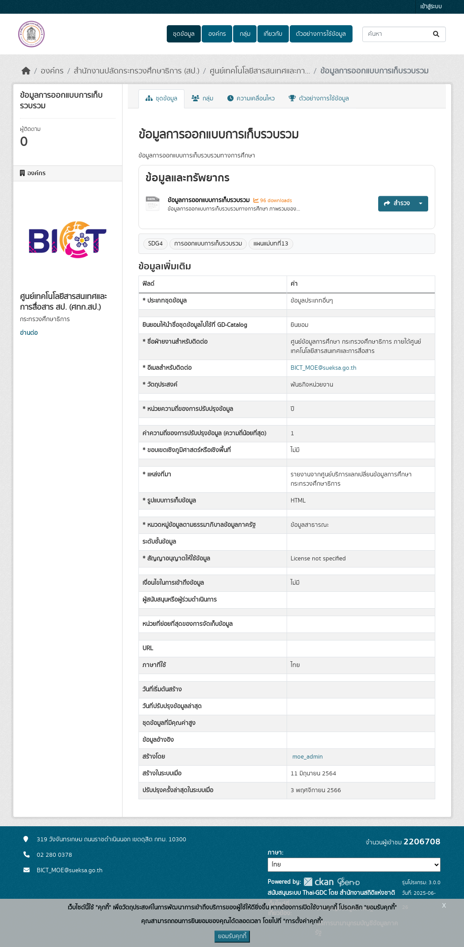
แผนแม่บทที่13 (270, 243)
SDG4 (155, 243)
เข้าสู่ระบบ (431, 7)
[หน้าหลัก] (26, 71)
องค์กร (217, 34)
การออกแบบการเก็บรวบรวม (208, 243)
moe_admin (307, 756)
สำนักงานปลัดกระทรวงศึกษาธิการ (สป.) (136, 71)
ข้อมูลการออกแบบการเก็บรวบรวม (374, 71)
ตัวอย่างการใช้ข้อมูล (321, 34)
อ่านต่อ (29, 333)
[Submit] (436, 34)
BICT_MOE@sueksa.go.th (324, 368)
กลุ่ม (245, 34)
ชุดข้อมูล (184, 34)
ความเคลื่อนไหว (251, 98)
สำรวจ (397, 203)
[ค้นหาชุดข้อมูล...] (404, 34)
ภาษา (275, 852)
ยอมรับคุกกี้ (232, 936)
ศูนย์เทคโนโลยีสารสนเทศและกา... (260, 71)
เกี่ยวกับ (273, 34)
